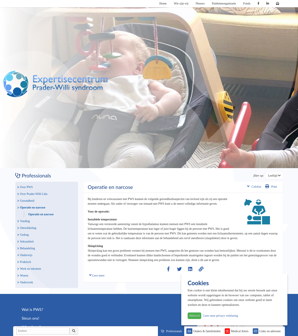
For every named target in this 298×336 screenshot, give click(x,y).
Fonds (246, 3)
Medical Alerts (240, 331)
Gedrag (23, 234)
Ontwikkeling (26, 228)
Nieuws (200, 3)
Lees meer (96, 275)
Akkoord (194, 315)
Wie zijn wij (181, 3)
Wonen (22, 275)
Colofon (254, 186)
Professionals (174, 331)
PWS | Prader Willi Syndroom (55, 84)
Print (271, 186)
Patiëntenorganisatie (224, 3)
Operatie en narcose (31, 207)
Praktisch (24, 262)
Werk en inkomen (29, 268)
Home (163, 3)
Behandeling (26, 248)
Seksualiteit (25, 241)
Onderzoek (25, 282)
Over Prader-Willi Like (32, 194)
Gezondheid (25, 200)
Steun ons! (30, 318)
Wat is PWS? (32, 309)
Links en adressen (270, 331)
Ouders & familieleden (207, 331)
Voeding (23, 221)
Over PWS (25, 187)
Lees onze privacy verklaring (220, 315)
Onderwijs (24, 255)
